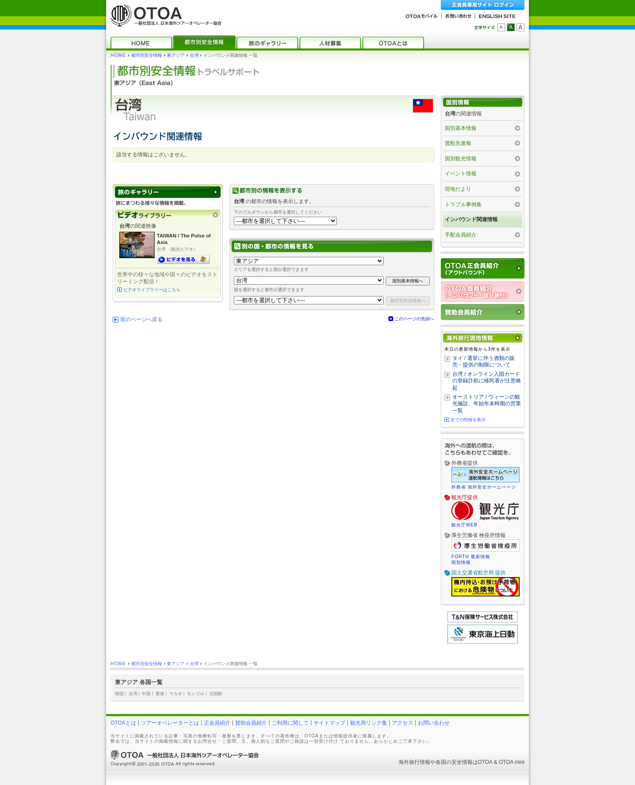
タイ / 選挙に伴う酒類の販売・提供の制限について (483, 361)
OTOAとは (123, 723)
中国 (146, 693)
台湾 (194, 55)
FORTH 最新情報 (470, 556)
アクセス (402, 723)
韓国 (119, 693)
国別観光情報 (460, 159)
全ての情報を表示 (468, 419)
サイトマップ (329, 723)
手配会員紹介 (460, 235)
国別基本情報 (460, 128)
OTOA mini (511, 762)
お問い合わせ (434, 723)
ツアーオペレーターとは (170, 723)
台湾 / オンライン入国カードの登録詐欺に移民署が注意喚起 (486, 381)
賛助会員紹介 (251, 723)
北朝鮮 (215, 693)
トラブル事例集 (463, 204)
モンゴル (195, 693)
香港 (159, 693)
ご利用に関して (290, 723)
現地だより (458, 189)
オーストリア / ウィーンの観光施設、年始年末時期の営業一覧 (486, 404)
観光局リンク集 (368, 723)
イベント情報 (460, 173)
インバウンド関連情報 (471, 219)
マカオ (175, 693)
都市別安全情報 (146, 55)
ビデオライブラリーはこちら (152, 289)
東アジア (176, 55)
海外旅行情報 (414, 762)
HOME (118, 55)
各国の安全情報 (454, 762)
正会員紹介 (217, 723)
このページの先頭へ (414, 318)
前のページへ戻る (141, 319)
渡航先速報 (458, 143)
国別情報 (461, 562)
